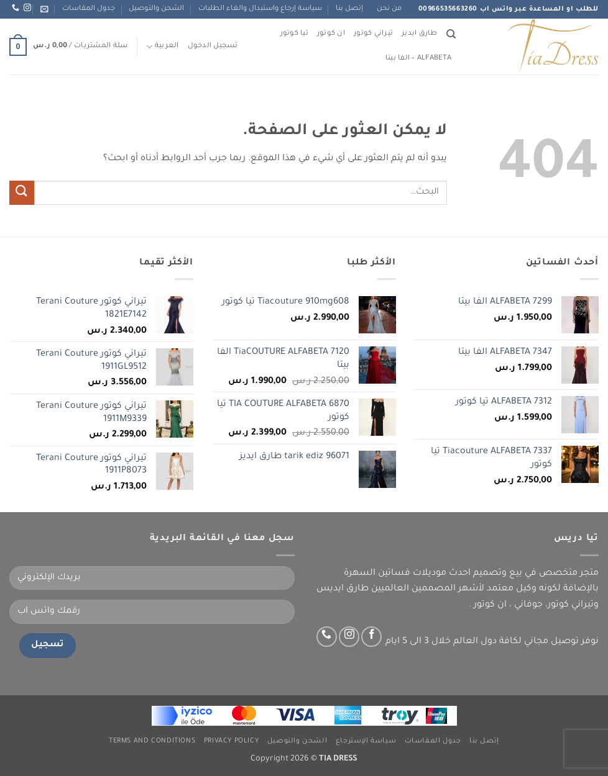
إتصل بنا (349, 9)
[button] (44, 9)
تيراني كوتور (373, 34)
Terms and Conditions (152, 741)
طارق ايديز (420, 34)
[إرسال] (21, 193)
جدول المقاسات (88, 9)
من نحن (389, 9)
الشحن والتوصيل (156, 9)
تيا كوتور (294, 34)
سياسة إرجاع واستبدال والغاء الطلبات (260, 9)
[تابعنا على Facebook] (371, 636)
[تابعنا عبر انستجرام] (27, 8)
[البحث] (451, 34)
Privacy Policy (231, 741)
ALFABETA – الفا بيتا (418, 59)
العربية (162, 47)
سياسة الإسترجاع (366, 741)
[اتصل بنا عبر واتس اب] (15, 8)
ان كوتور (331, 34)
